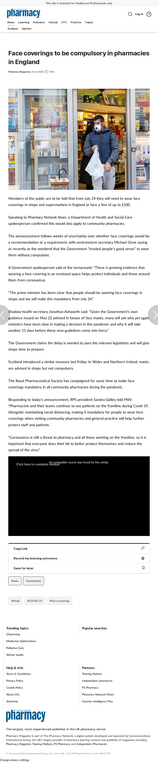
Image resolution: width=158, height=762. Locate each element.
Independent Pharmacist (91, 744)
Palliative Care (15, 648)
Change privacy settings (14, 760)
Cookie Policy (14, 687)
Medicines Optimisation (21, 641)
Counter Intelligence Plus (97, 701)
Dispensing (13, 634)
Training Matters (92, 673)
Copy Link (79, 548)
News (14, 580)
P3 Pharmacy (90, 687)
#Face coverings (60, 600)
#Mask (15, 600)
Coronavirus (33, 580)
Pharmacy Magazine (18, 744)
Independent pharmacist (97, 680)
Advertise (12, 701)
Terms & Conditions (18, 673)
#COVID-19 (34, 600)
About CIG (12, 694)
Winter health (14, 654)
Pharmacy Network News (98, 694)
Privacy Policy (14, 680)
